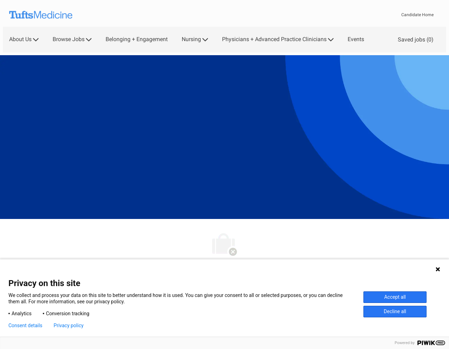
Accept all (395, 297)
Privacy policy (68, 325)
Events (356, 39)
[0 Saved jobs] (414, 40)
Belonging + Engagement (137, 39)
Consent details (25, 325)
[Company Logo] (40, 15)
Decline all (395, 311)
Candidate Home (417, 15)
